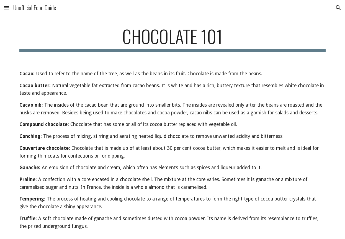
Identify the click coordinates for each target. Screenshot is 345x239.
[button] (6, 7)
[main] (172, 39)
